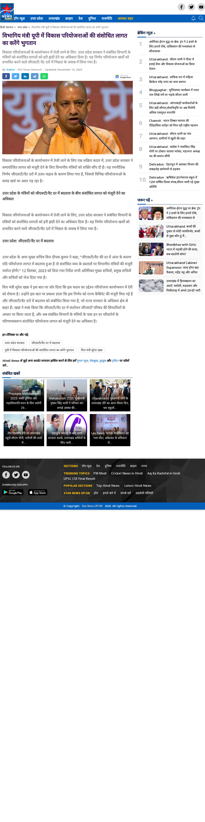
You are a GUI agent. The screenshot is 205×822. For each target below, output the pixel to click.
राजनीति (113, 18)
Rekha (11, 70)
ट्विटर (115, 360)
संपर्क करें (125, 493)
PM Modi (99, 473)
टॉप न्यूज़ (25, 18)
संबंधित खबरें (11, 373)
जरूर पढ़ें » (145, 200)
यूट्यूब (102, 360)
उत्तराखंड (60, 18)
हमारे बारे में (109, 493)
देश (87, 18)
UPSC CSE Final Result (79, 478)
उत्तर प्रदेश (42, 18)
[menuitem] (26, 18)
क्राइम (75, 18)
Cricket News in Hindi (127, 473)
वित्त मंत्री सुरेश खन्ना (91, 350)
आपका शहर (132, 18)
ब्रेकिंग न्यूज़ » (146, 33)
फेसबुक (93, 360)
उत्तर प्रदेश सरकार (15, 343)
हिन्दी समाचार (6, 27)
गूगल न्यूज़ (82, 360)
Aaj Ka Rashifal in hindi (163, 473)
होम (96, 493)
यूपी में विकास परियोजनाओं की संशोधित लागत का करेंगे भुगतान (39, 350)
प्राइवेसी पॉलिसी (144, 493)
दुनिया (98, 18)
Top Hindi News (108, 485)
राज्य (144, 466)
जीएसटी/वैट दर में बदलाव (45, 343)
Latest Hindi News (137, 485)
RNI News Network (30, 70)
